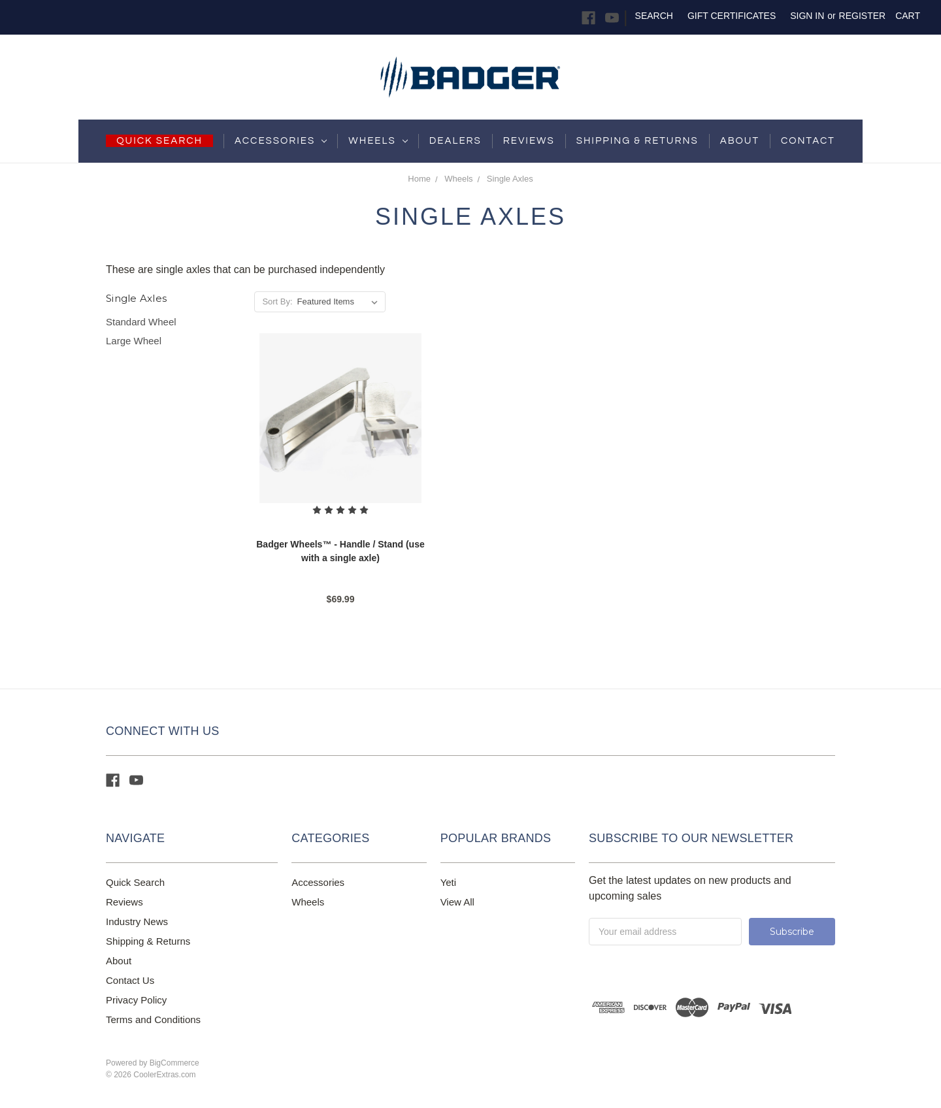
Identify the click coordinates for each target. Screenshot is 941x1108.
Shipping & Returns (148, 941)
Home (419, 179)
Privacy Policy (136, 999)
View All (457, 901)
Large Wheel (133, 340)
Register (862, 15)
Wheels (377, 141)
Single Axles (510, 179)
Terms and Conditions (153, 1019)
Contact (808, 141)
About (739, 141)
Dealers (455, 141)
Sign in (807, 15)
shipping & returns (637, 141)
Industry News (137, 921)
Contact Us (130, 980)
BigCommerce (174, 1062)
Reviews (529, 141)
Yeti (448, 882)
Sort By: (277, 301)
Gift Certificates (731, 15)
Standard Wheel (141, 321)
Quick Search (135, 882)
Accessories (281, 141)
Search (654, 15)
